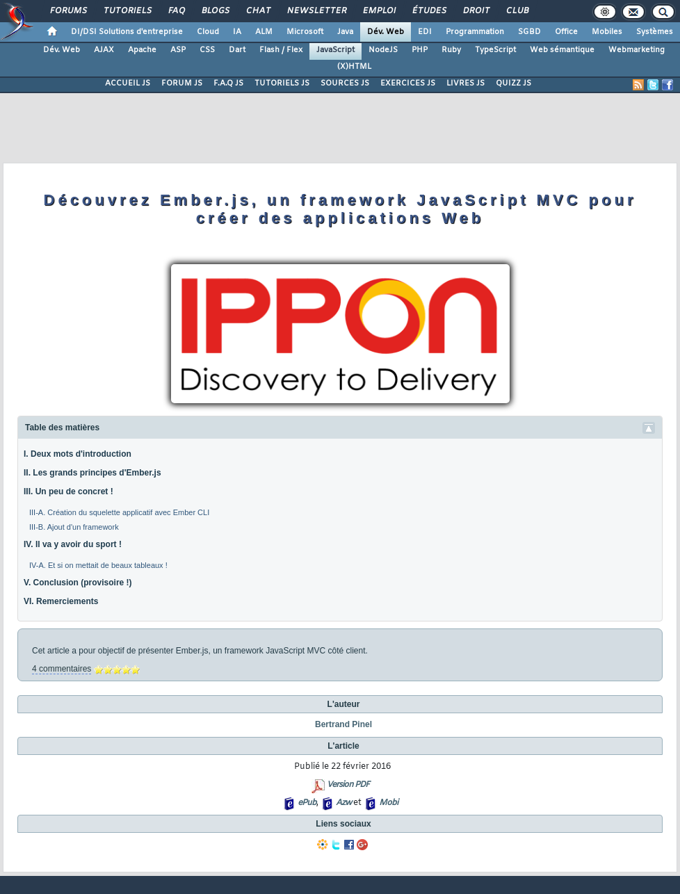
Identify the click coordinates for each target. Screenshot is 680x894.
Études (428, 11)
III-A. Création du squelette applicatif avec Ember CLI (119, 512)
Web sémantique (562, 50)
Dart (237, 50)
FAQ (176, 11)
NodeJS (383, 50)
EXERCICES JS (407, 83)
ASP (178, 50)
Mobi (388, 802)
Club (516, 11)
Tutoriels (127, 11)
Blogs (215, 11)
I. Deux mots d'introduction (77, 454)
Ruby (451, 50)
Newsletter (316, 11)
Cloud (208, 32)
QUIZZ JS (513, 83)
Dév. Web (385, 32)
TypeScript (495, 50)
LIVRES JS (465, 83)
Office (566, 32)
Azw (343, 802)
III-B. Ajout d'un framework (74, 527)
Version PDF (348, 784)
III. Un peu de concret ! (68, 491)
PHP (420, 50)
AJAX (104, 50)
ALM (264, 32)
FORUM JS (181, 83)
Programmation (475, 32)
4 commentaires (61, 669)
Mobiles (607, 32)
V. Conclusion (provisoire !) (78, 582)
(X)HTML (354, 67)
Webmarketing (636, 50)
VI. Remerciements (61, 601)
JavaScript (335, 50)
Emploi (378, 11)
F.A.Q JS (228, 83)
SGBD (529, 32)
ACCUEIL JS (127, 83)
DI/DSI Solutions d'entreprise (127, 32)
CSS (207, 50)
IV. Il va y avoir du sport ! (73, 544)
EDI (425, 32)
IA (237, 32)
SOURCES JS (345, 83)
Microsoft (304, 32)
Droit (475, 11)
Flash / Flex (280, 50)
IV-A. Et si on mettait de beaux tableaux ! (98, 565)
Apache (142, 50)
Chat (257, 11)
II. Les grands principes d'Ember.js (92, 473)
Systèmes (654, 32)
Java (345, 32)
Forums (68, 11)
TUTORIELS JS (281, 83)
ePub (307, 802)
